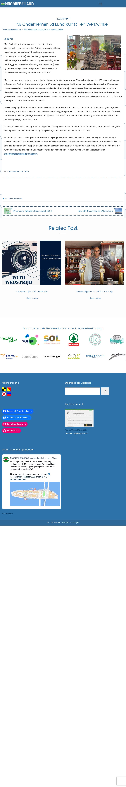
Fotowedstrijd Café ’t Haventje (31, 291)
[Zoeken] (105, 391)
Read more (31, 298)
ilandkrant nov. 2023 (19, 171)
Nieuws (66, 19)
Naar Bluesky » (7, 514)
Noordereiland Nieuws (12, 30)
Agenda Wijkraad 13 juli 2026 (76, 430)
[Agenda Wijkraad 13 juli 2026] (79, 418)
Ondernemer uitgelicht (13, 199)
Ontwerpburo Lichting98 (70, 523)
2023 (59, 19)
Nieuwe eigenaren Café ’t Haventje (94, 291)
